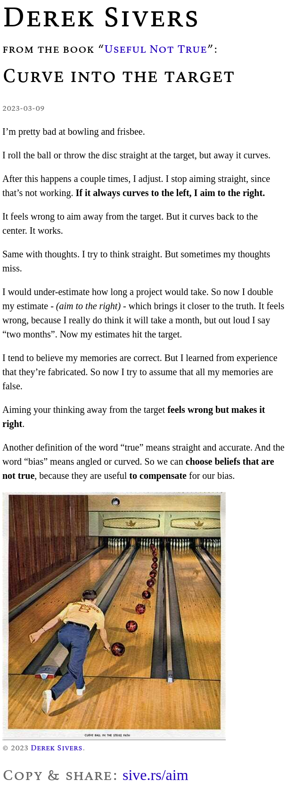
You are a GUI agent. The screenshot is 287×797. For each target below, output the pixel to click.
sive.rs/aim (156, 774)
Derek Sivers (56, 747)
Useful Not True (155, 49)
